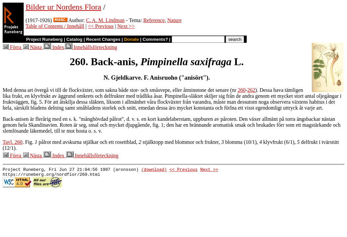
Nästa (33, 47)
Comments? (155, 39)
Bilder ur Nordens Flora (63, 7)
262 (251, 90)
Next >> (126, 26)
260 (242, 90)
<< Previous (100, 26)
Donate (131, 39)
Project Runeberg (44, 39)
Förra (13, 47)
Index (53, 47)
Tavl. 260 (12, 142)
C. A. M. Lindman (105, 20)
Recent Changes (103, 39)
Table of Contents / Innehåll (55, 26)
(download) (154, 170)
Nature (174, 20)
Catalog (74, 39)
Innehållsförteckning (90, 47)
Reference (154, 20)
